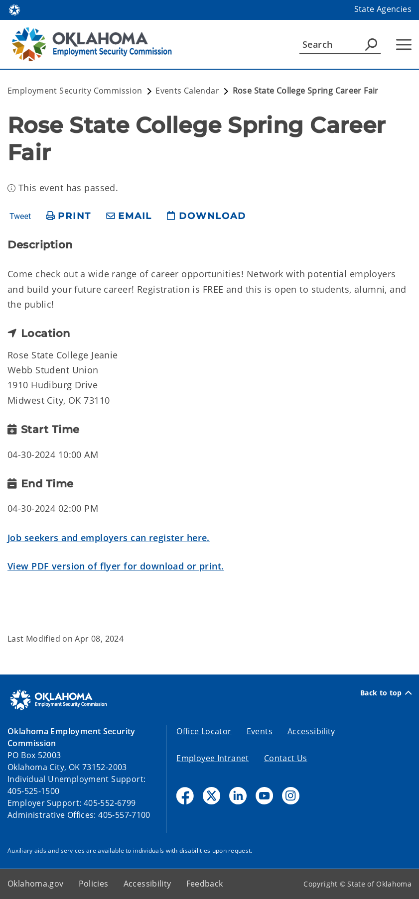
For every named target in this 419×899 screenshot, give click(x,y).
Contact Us (285, 758)
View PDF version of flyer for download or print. (115, 566)
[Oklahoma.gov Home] (14, 9)
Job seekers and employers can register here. (108, 538)
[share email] (129, 216)
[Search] (340, 44)
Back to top (386, 692)
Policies (94, 883)
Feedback (204, 883)
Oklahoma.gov (35, 883)
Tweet (20, 217)
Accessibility (311, 731)
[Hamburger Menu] (404, 44)
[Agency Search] (371, 44)
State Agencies (383, 8)
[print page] (68, 216)
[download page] (206, 216)
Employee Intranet (212, 758)
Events (260, 731)
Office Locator (203, 731)
